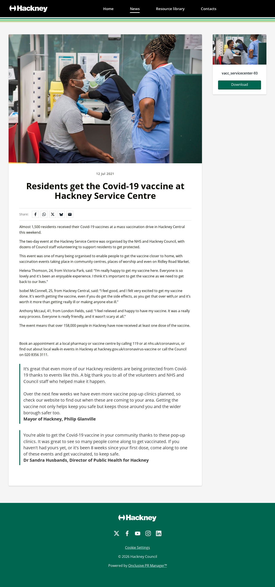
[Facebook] (127, 533)
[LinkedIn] (158, 533)
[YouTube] (137, 533)
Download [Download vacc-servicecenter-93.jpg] (239, 84)
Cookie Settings (137, 547)
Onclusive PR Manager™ (147, 565)
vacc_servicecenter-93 (240, 73)
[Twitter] (116, 533)
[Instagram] (148, 533)
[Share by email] (69, 214)
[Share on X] (52, 214)
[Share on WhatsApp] (44, 214)
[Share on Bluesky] (61, 214)
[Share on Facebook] (35, 214)
